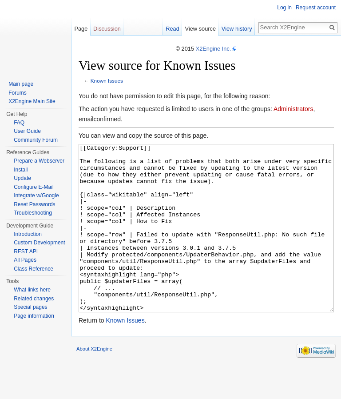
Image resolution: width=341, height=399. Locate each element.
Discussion (107, 28)
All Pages (25, 260)
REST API (26, 251)
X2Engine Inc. (213, 48)
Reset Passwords (34, 204)
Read (172, 28)
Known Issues (107, 81)
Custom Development (39, 242)
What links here (32, 290)
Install (21, 170)
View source (200, 28)
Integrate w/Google (36, 195)
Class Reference (33, 269)
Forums (17, 93)
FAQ (19, 123)
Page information (34, 316)
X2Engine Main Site (31, 101)
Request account (316, 7)
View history (237, 28)
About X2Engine (94, 382)
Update (22, 178)
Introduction (28, 234)
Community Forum (36, 140)
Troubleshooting (33, 213)
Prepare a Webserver (39, 161)
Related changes (34, 298)
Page (80, 28)
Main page (20, 84)
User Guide (27, 131)
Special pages (30, 307)
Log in (284, 7)
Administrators (293, 108)
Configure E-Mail (33, 187)
